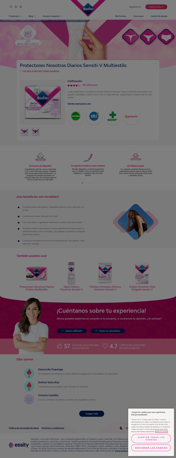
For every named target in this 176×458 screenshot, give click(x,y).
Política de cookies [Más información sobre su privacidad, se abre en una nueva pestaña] (161, 431)
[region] (151, 432)
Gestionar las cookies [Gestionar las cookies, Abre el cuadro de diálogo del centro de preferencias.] (151, 448)
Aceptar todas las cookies (151, 438)
